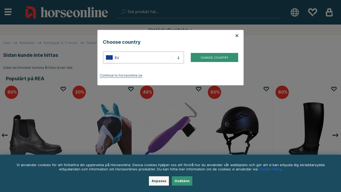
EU (117, 57)
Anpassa (159, 181)
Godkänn (182, 181)
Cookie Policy (270, 169)
